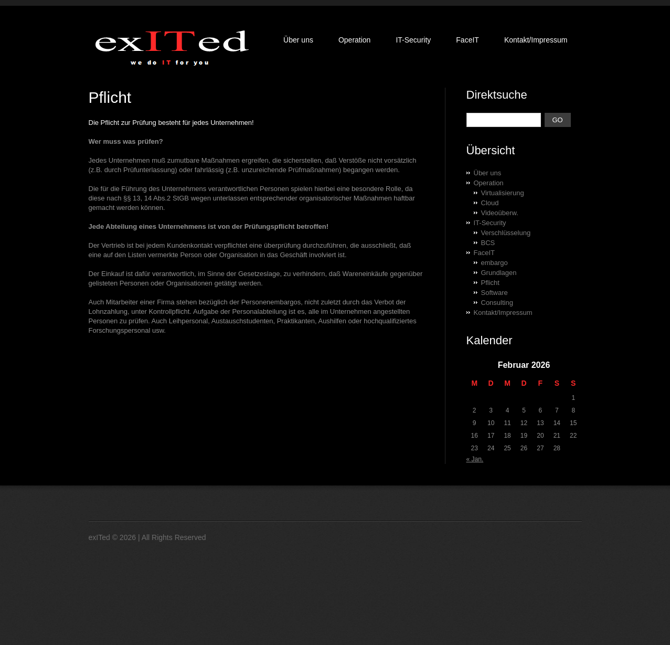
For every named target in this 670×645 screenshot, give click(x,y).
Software (494, 293)
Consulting (497, 302)
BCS (488, 243)
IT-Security (413, 40)
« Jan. (475, 459)
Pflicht (490, 283)
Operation (354, 40)
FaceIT (467, 40)
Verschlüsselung (506, 233)
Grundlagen (499, 273)
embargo (494, 263)
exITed (99, 537)
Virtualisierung (502, 193)
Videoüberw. (499, 213)
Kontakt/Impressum (536, 40)
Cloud (490, 203)
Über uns (298, 40)
